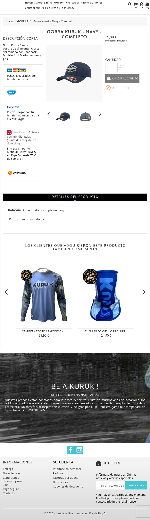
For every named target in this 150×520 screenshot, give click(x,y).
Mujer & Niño (44, 2)
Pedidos (58, 473)
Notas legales (12, 473)
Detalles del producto (75, 197)
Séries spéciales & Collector (42, 7)
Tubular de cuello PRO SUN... (106, 331)
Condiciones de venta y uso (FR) (12, 481)
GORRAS (59, 2)
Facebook (71, 450)
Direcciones (60, 482)
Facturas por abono (65, 477)
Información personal (67, 469)
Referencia (16, 210)
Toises (98, 2)
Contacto (8, 493)
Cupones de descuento (68, 486)
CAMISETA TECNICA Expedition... (44, 331)
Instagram (79, 450)
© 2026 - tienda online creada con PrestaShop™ (75, 513)
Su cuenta (63, 462)
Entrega (8, 469)
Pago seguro (11, 489)
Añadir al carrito (124, 78)
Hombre (30, 2)
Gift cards (68, 7)
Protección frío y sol (79, 2)
